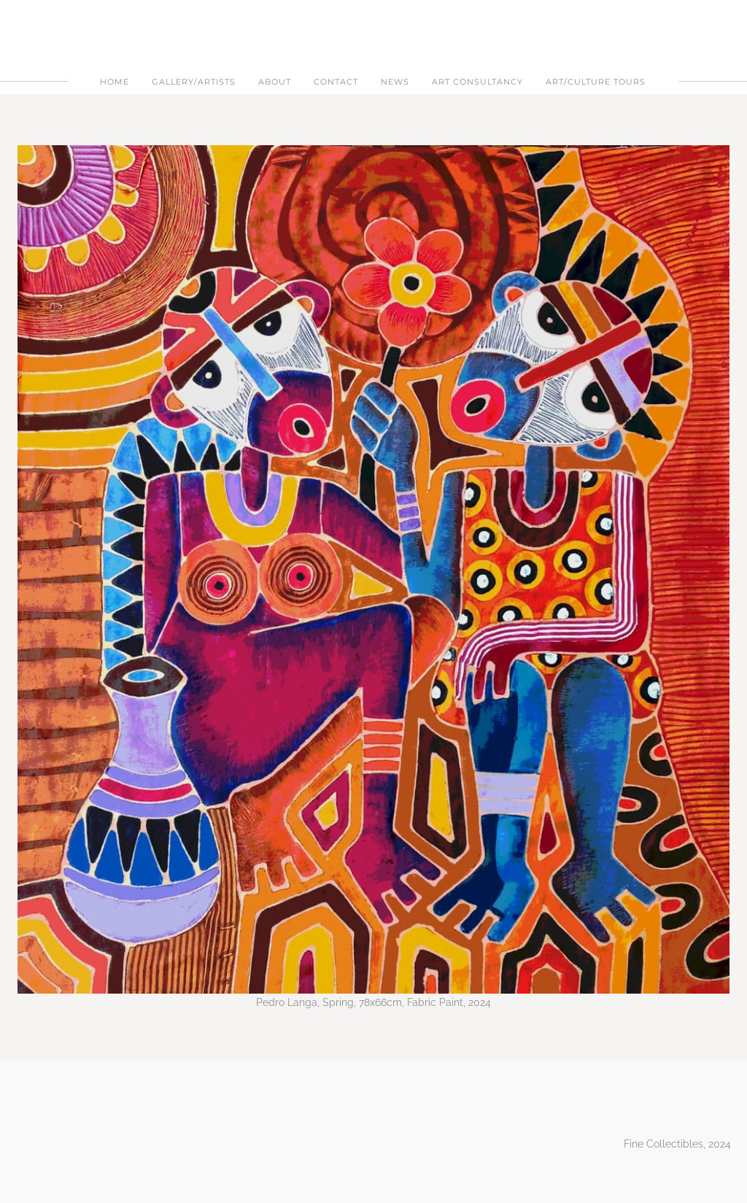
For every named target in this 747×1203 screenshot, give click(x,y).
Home (114, 82)
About (274, 82)
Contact (336, 82)
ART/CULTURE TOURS (596, 82)
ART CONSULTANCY (477, 82)
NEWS (395, 82)
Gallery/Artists (194, 82)
